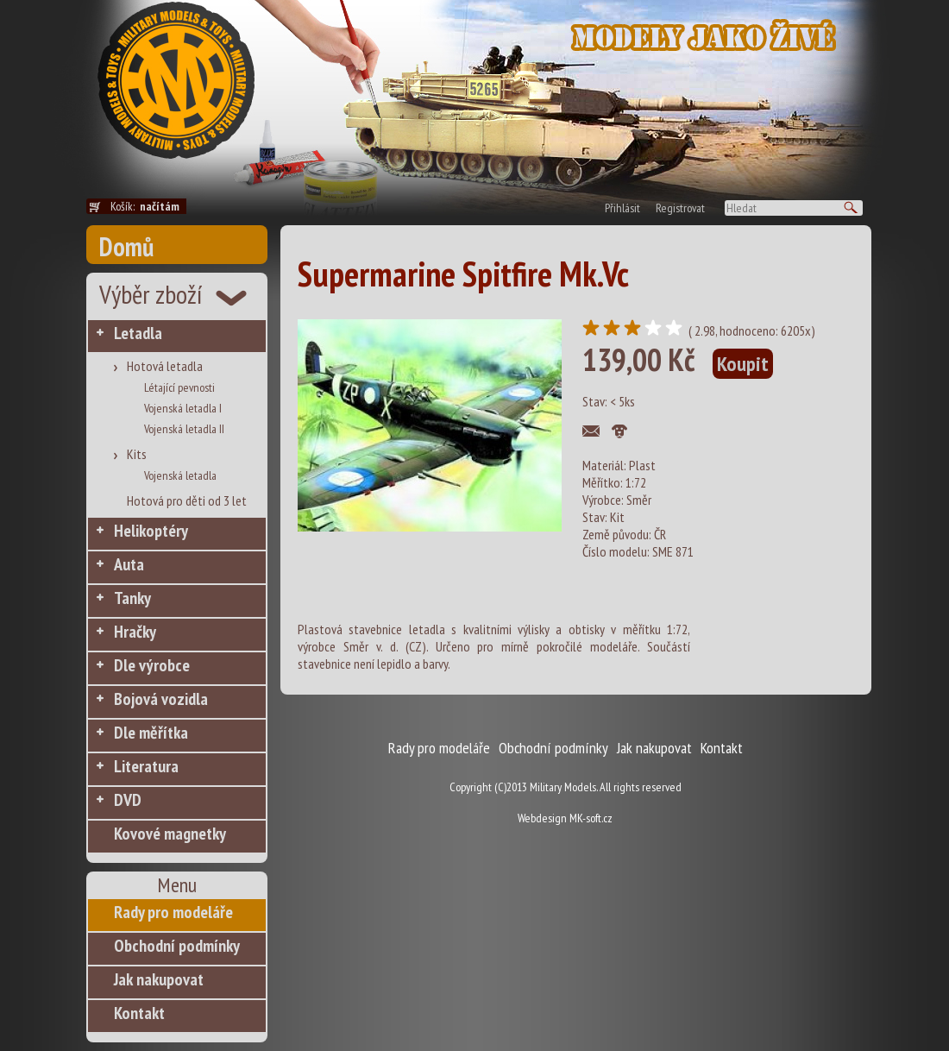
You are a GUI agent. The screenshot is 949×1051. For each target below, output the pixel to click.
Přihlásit (622, 208)
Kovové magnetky (170, 833)
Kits (137, 454)
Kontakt (139, 1013)
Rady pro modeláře (173, 912)
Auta (129, 564)
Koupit (743, 363)
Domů (126, 246)
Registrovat (680, 208)
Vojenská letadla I (183, 408)
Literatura (146, 766)
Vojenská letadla (180, 475)
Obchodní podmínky (177, 946)
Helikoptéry (151, 530)
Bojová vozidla (161, 699)
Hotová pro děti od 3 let (187, 500)
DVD (127, 800)
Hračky (135, 631)
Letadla (138, 333)
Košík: (148, 206)
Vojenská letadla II (184, 429)
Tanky (132, 598)
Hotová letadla (165, 365)
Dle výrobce (152, 665)
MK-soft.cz (591, 818)
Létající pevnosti (179, 387)
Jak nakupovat (159, 979)
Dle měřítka (151, 732)
